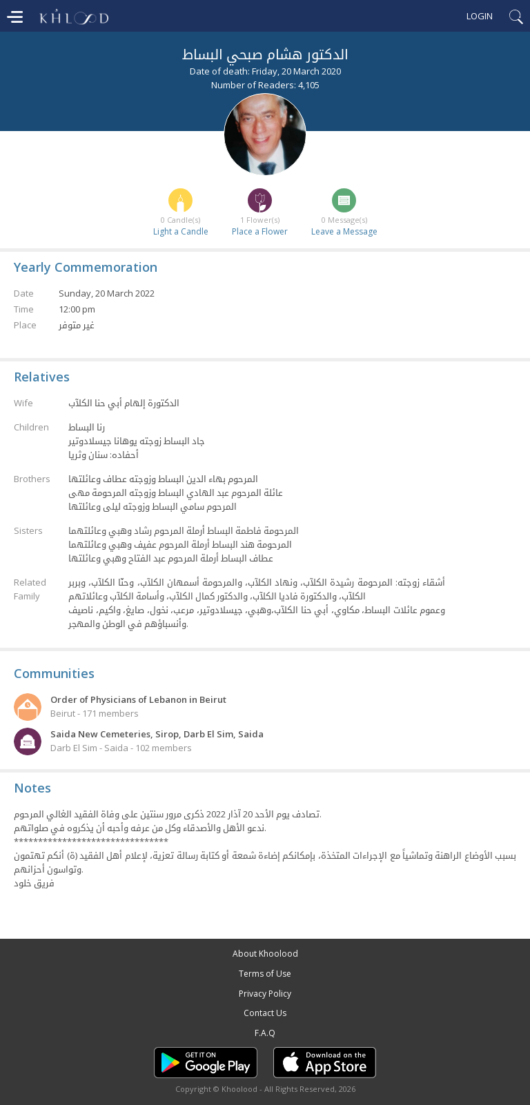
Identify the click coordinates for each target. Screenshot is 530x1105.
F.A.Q (265, 1033)
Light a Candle (180, 231)
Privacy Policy (265, 993)
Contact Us (265, 1013)
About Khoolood (265, 953)
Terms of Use (265, 973)
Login (480, 16)
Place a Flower (260, 231)
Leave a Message (344, 231)
